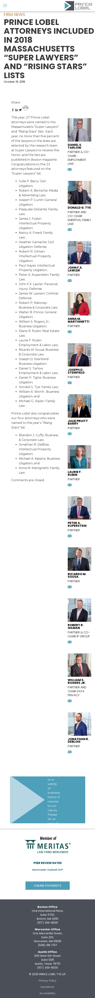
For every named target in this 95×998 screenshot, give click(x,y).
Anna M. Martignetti (34, 468)
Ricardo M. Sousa (31, 349)
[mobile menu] (5, 5)
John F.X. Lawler (31, 284)
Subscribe (56, 860)
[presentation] (79, 140)
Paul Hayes (27, 265)
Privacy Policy (47, 980)
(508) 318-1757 (47, 945)
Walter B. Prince (31, 312)
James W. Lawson (32, 293)
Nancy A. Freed (30, 233)
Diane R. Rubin (30, 331)
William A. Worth (31, 391)
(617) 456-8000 (47, 923)
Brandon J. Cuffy (31, 435)
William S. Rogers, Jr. (34, 321)
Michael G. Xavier (31, 401)
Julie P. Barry (29, 181)
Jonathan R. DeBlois (34, 444)
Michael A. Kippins (32, 458)
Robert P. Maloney (33, 303)
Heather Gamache (33, 242)
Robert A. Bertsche (33, 190)
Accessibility (47, 993)
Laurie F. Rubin (30, 340)
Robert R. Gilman (32, 251)
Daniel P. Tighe (30, 377)
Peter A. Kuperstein (34, 274)
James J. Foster (30, 218)
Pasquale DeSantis (33, 209)
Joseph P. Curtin (31, 200)
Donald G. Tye (29, 387)
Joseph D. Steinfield (34, 359)
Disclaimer (47, 987)
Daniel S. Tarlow (31, 368)
